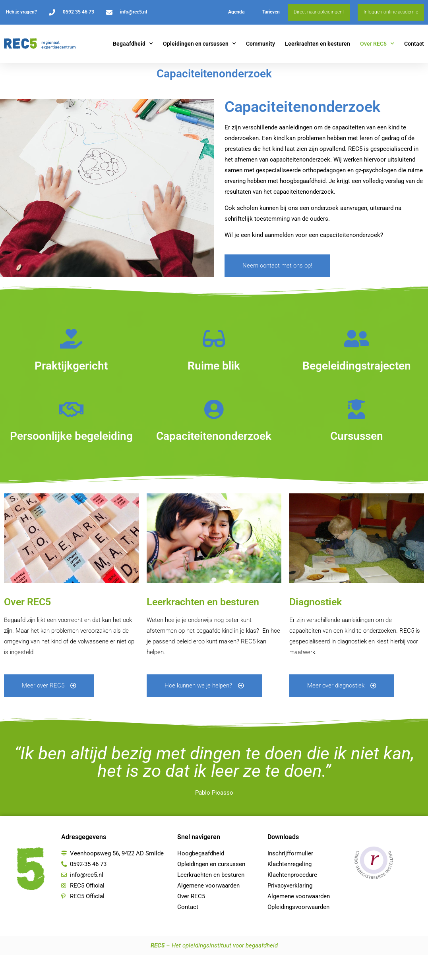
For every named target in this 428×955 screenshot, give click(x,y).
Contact (414, 43)
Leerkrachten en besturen (317, 43)
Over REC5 (377, 44)
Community (260, 43)
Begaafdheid (133, 44)
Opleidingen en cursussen (199, 44)
